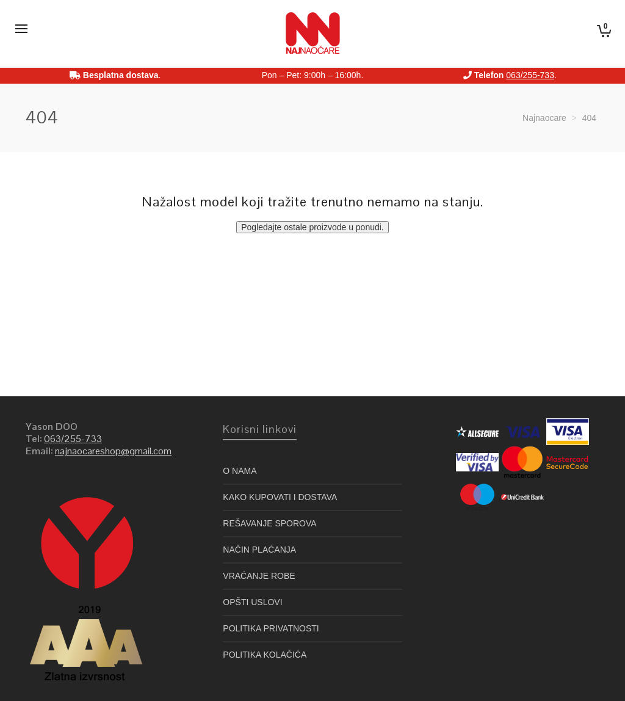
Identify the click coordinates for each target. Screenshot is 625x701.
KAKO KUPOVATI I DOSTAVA (280, 497)
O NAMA (239, 471)
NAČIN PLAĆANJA (259, 549)
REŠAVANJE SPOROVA (269, 523)
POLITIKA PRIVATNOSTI (271, 628)
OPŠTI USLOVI (252, 602)
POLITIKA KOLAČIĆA (264, 654)
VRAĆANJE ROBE (259, 576)
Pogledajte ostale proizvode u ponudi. (312, 227)
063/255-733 (530, 75)
